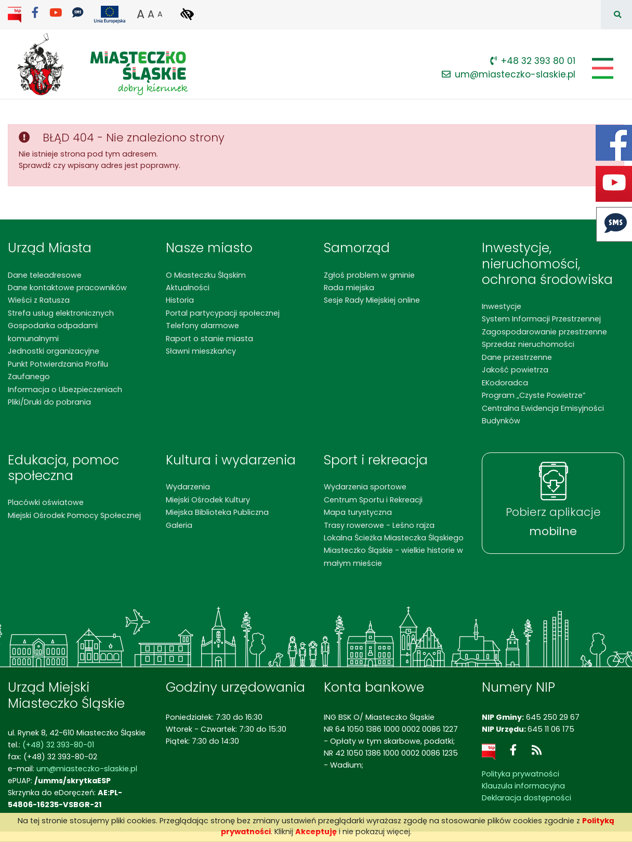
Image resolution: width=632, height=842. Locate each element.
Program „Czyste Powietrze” (533, 395)
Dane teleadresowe (45, 275)
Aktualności (187, 287)
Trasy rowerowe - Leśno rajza (379, 525)
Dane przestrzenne (517, 357)
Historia (180, 300)
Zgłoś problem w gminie (369, 275)
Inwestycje (501, 306)
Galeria (179, 525)
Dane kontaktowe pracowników (67, 287)
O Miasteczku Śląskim (206, 275)
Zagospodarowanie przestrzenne (544, 332)
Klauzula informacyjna (523, 786)
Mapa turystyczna (358, 512)
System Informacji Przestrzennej (541, 319)
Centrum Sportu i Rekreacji (373, 500)
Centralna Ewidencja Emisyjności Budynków (543, 414)
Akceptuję (316, 831)
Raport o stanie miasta (209, 338)
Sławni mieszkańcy (201, 351)
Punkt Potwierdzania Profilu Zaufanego (58, 370)
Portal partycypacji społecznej (223, 313)
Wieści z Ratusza (39, 300)
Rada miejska (349, 287)
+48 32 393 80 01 (532, 61)
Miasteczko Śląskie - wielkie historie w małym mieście (393, 556)
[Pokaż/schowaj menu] (602, 68)
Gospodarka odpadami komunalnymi (53, 331)
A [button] (140, 14)
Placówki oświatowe (46, 502)
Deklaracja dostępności (526, 798)
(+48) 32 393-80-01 (58, 745)
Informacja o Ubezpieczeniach (65, 389)
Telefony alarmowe (202, 325)
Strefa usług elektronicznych (61, 313)
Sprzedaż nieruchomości (528, 344)
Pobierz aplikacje (553, 521)
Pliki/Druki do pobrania (49, 402)
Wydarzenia (188, 487)
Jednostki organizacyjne (53, 351)
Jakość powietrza (515, 370)
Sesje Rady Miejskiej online (372, 300)
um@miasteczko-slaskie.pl (508, 74)
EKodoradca (505, 383)
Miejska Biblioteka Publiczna (217, 512)
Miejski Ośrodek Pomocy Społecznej (74, 515)
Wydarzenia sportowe (365, 487)
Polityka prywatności (520, 774)
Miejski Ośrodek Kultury (208, 500)
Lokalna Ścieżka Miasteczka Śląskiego (394, 538)
